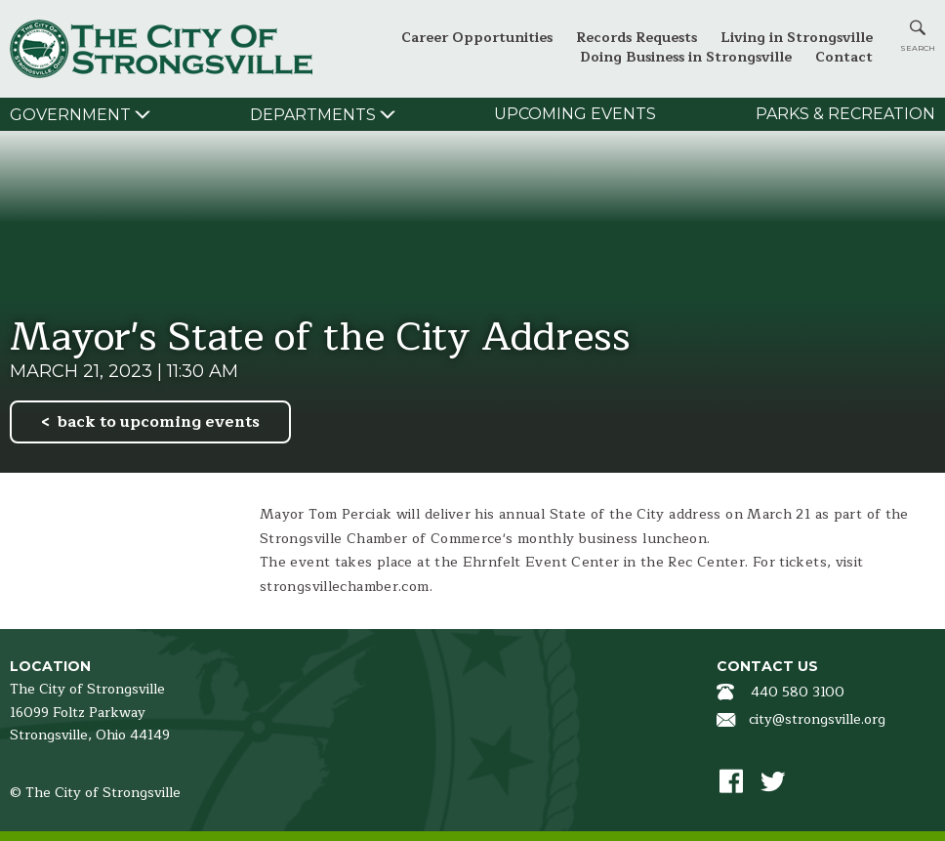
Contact (844, 57)
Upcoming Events (575, 114)
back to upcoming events (159, 422)
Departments (313, 114)
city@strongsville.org (817, 719)
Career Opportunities (477, 37)
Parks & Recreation (845, 114)
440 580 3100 (797, 692)
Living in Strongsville (796, 37)
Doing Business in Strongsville (686, 57)
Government (70, 114)
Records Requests (636, 37)
